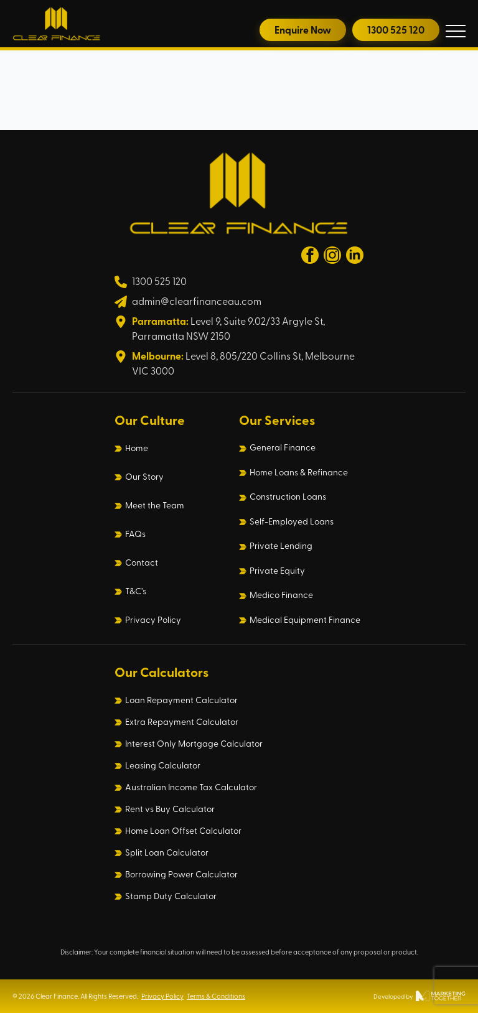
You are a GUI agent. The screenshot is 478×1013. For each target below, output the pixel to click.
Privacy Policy (153, 619)
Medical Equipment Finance (305, 619)
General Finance (283, 447)
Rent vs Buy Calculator (170, 809)
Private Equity (277, 570)
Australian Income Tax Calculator (191, 787)
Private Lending (281, 545)
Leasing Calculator (162, 765)
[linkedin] (354, 255)
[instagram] (332, 255)
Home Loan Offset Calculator (183, 830)
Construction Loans (288, 496)
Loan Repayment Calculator (181, 700)
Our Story (144, 476)
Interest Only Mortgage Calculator (194, 743)
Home (136, 448)
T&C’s (135, 591)
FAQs (135, 534)
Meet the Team (154, 505)
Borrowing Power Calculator (181, 874)
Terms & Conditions (216, 996)
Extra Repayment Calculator (181, 721)
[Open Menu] (456, 31)
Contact (141, 562)
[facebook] (310, 255)
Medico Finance (281, 595)
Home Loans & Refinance (299, 472)
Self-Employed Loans (292, 521)
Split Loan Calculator (167, 852)
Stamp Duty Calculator (171, 896)
